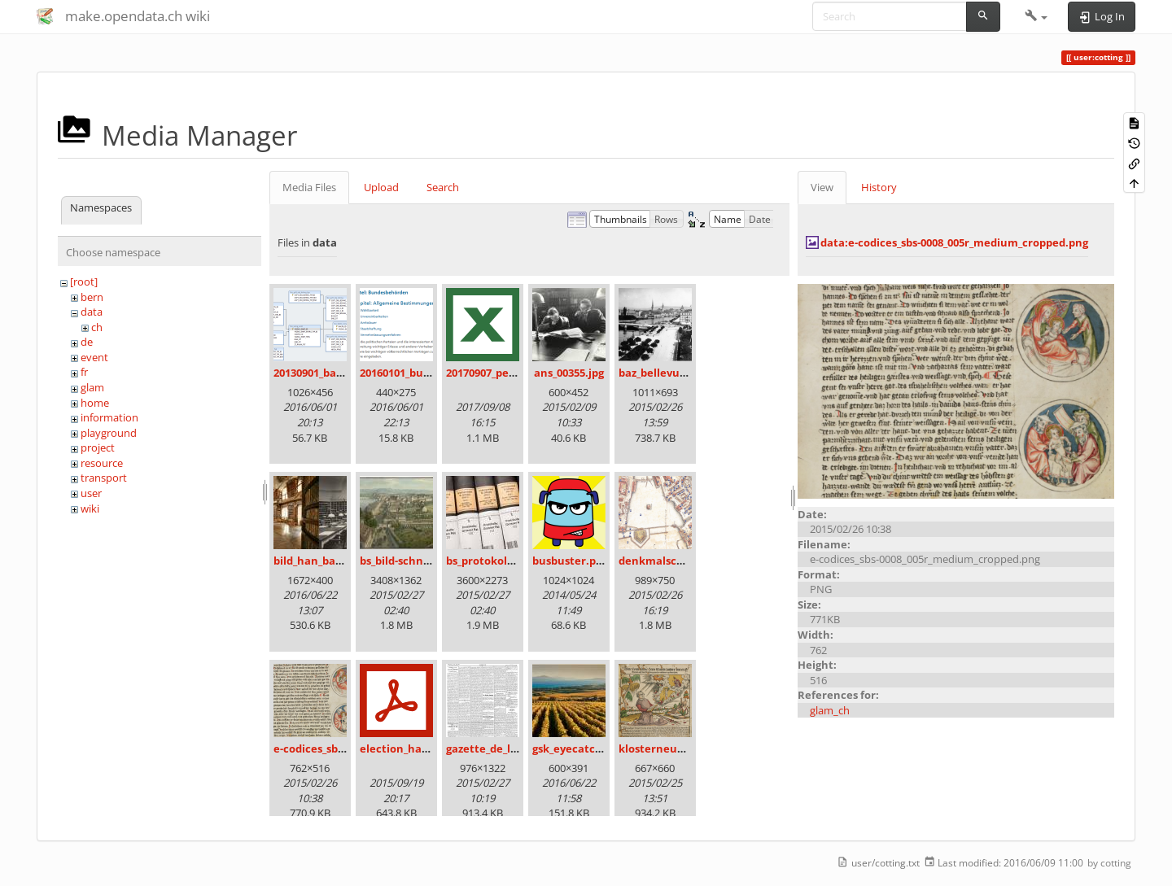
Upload (381, 187)
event (94, 357)
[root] (84, 281)
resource (102, 463)
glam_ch (830, 710)
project (98, 447)
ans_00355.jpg (569, 372)
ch (97, 327)
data (92, 311)
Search (442, 187)
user (91, 493)
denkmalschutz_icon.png (684, 560)
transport (104, 477)
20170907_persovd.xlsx (504, 372)
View (822, 187)
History (879, 187)
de (87, 341)
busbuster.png (570, 560)
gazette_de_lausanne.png (512, 748)
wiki (90, 508)
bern (92, 297)
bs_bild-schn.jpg (401, 560)
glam (92, 387)
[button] (1036, 16)
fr (84, 371)
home (95, 402)
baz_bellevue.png (664, 372)
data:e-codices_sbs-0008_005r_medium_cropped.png (954, 242)
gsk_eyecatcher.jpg (582, 748)
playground (109, 433)
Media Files (309, 187)
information (109, 417)
